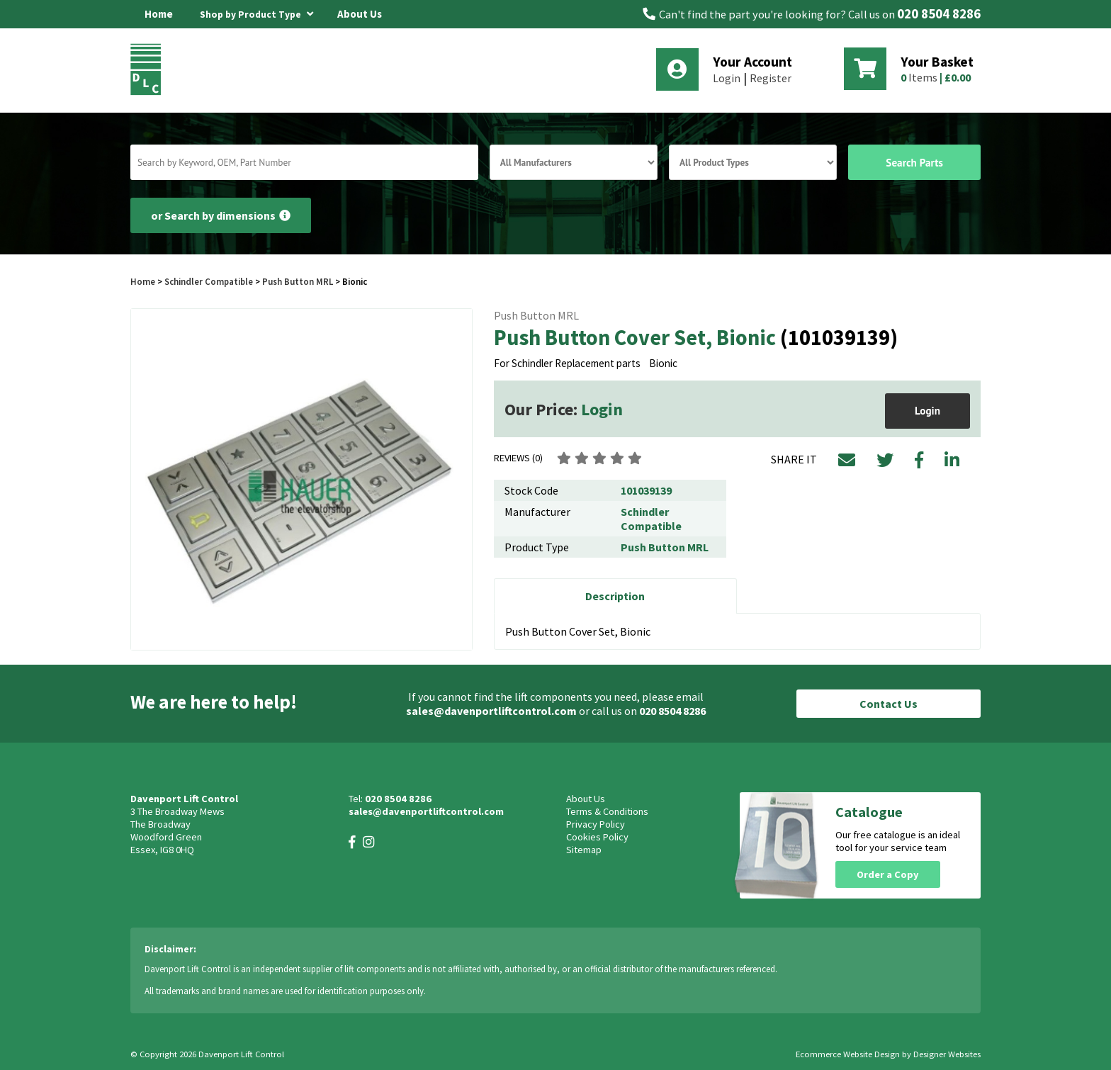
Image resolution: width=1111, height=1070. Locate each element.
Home (159, 14)
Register (770, 78)
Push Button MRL (297, 281)
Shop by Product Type (256, 12)
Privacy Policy (595, 824)
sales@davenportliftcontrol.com (491, 711)
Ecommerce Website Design (848, 1054)
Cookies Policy (597, 836)
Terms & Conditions (607, 811)
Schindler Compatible (208, 281)
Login (726, 78)
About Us (359, 14)
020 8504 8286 (939, 14)
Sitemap (584, 849)
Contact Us (888, 704)
